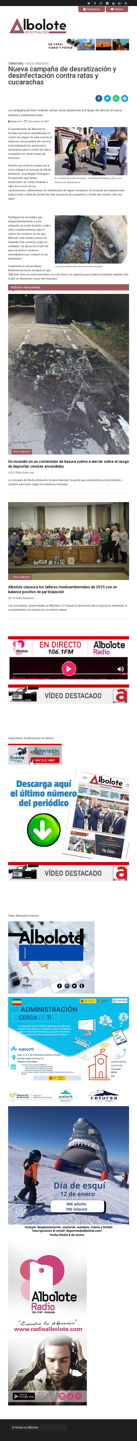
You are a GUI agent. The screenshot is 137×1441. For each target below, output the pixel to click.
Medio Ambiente (21, 452)
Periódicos (91, 9)
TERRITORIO (15, 63)
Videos (117, 9)
